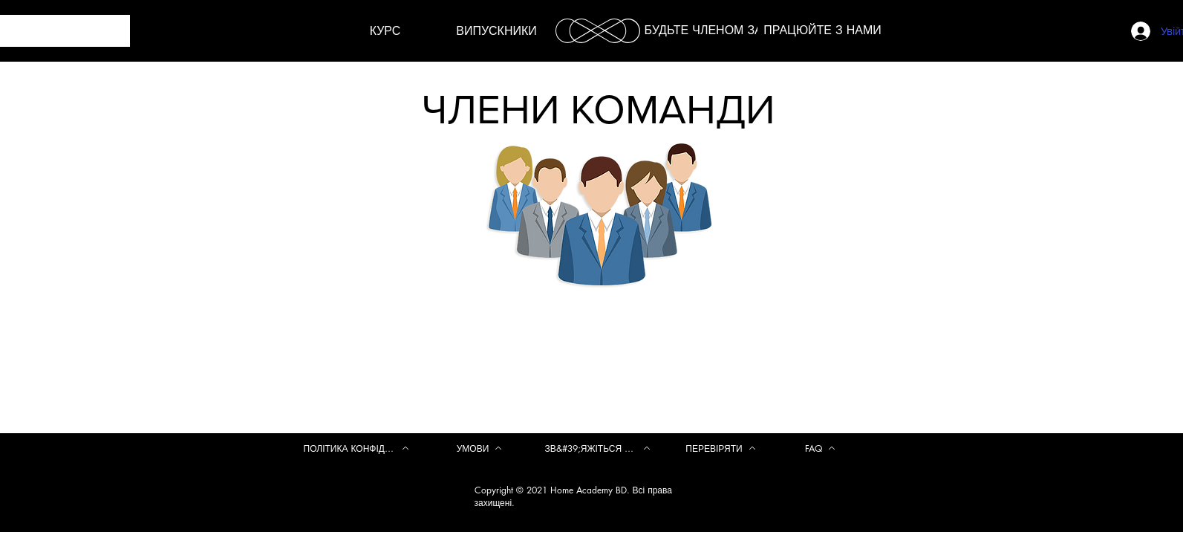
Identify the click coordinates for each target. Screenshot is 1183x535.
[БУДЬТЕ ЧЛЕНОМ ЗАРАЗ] (715, 30)
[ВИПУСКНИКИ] (497, 31)
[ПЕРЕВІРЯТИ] (721, 448)
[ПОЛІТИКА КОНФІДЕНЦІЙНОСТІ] (356, 448)
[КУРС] (385, 31)
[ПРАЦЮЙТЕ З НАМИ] (822, 30)
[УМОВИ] (479, 448)
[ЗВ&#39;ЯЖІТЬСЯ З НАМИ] (598, 448)
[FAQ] (820, 448)
